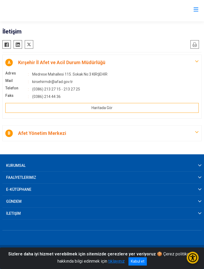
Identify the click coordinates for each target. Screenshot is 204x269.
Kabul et (137, 261)
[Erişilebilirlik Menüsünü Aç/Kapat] (193, 258)
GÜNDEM (14, 201)
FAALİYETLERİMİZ (21, 177)
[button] (102, 62)
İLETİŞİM (13, 213)
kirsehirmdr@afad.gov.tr (52, 82)
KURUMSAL (16, 165)
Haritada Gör (102, 108)
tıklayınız (116, 261)
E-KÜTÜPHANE (18, 189)
